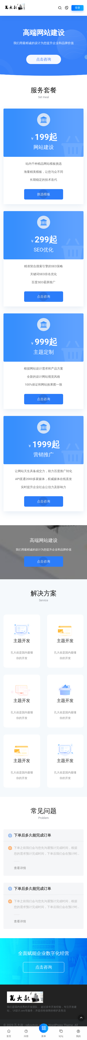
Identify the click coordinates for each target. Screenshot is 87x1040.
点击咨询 (43, 59)
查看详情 (20, 868)
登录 (77, 7)
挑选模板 (43, 194)
